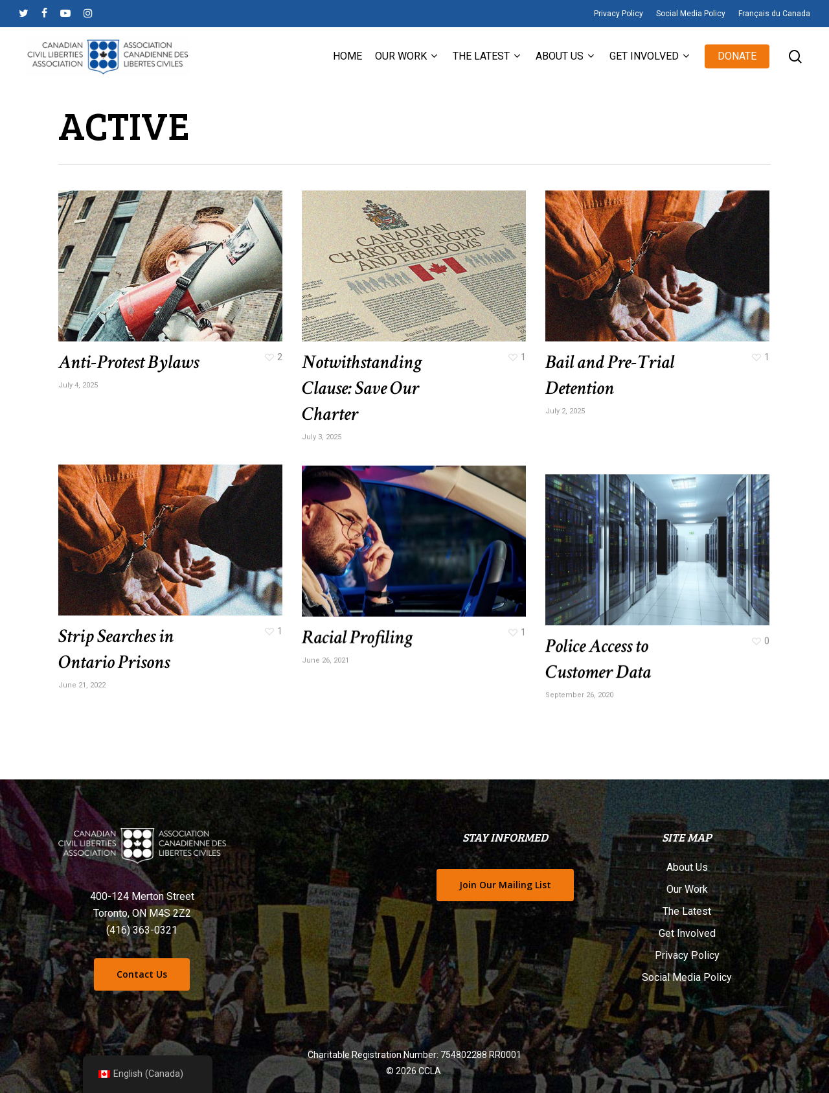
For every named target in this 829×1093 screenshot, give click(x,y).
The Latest (687, 911)
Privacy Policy (687, 955)
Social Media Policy (687, 977)
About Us (687, 867)
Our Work (687, 889)
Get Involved (687, 933)
